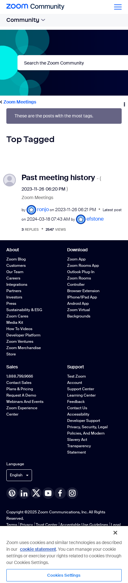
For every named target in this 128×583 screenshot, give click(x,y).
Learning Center (81, 395)
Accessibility (78, 414)
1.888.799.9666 (19, 376)
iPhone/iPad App (82, 297)
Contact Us (77, 408)
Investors (14, 297)
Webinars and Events (24, 401)
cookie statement (38, 549)
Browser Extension (83, 290)
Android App (78, 303)
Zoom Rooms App (83, 265)
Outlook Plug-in (80, 271)
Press (11, 303)
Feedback (76, 401)
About (12, 250)
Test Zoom (76, 376)
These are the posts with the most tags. (54, 116)
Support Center (80, 389)
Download (77, 250)
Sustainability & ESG (24, 309)
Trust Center (46, 524)
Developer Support (83, 420)
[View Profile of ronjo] (43, 209)
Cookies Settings (63, 575)
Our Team (14, 271)
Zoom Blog (16, 259)
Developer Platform (23, 335)
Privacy (26, 524)
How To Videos (19, 328)
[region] (64, 554)
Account (74, 382)
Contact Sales (18, 382)
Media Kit (14, 322)
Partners (13, 290)
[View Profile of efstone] (95, 219)
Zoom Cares (17, 316)
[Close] (115, 533)
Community (25, 20)
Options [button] (124, 102)
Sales (12, 367)
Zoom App (76, 259)
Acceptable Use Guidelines (84, 524)
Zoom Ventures (19, 341)
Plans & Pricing (19, 389)
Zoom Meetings (19, 102)
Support (75, 367)
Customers (16, 265)
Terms (11, 524)
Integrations (16, 284)
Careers (13, 278)
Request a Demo (21, 395)
